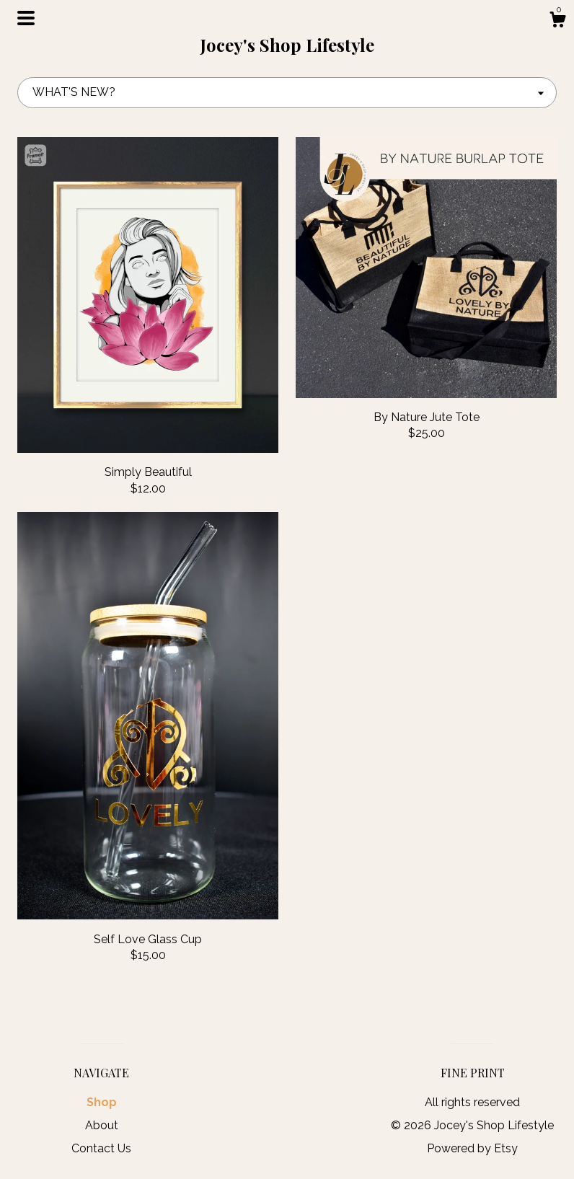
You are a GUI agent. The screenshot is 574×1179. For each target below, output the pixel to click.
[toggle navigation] (26, 18)
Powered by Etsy (472, 1148)
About (101, 1125)
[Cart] (557, 21)
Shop (102, 1102)
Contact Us (101, 1148)
